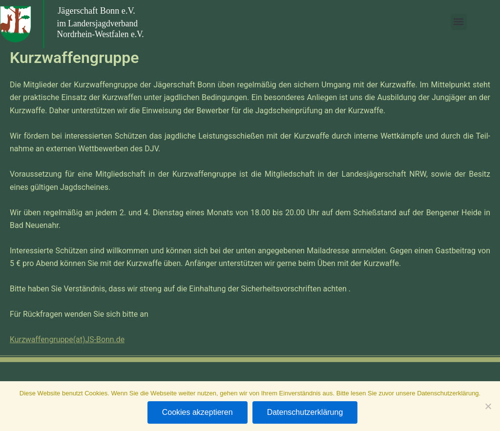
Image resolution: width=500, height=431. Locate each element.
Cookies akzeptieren (197, 412)
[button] (461, 22)
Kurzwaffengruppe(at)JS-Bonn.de (67, 339)
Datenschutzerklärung (305, 412)
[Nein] (488, 406)
